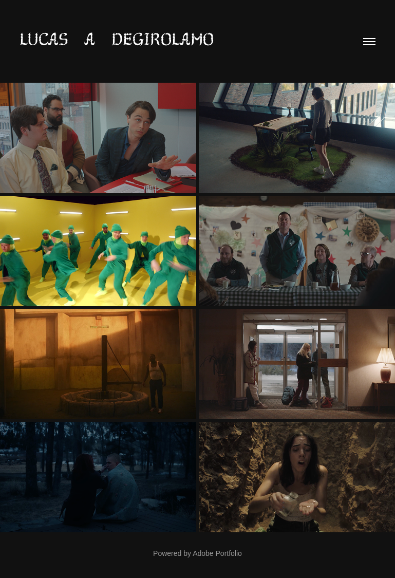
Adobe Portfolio (217, 553)
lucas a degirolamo (117, 39)
